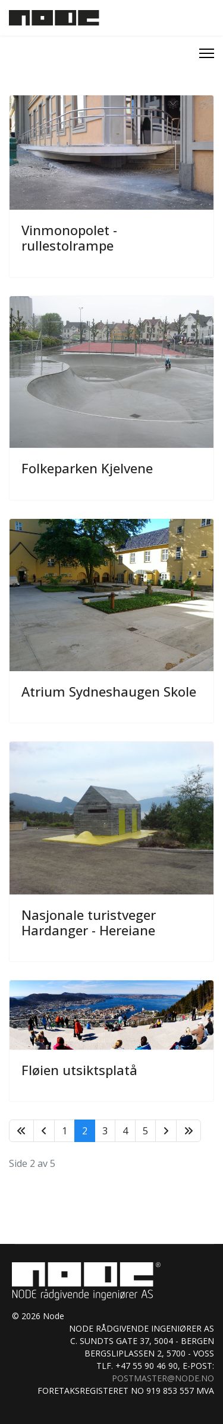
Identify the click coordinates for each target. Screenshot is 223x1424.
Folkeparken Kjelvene (87, 468)
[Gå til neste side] (166, 1131)
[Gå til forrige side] (44, 1131)
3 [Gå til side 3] (105, 1130)
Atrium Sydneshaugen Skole (108, 691)
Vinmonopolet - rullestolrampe (69, 237)
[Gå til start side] (21, 1131)
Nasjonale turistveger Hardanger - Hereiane (88, 922)
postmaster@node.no (163, 1378)
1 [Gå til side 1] (64, 1130)
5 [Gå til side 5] (145, 1130)
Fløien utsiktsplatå (79, 1070)
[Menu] (206, 53)
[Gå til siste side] (188, 1131)
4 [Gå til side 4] (125, 1130)
